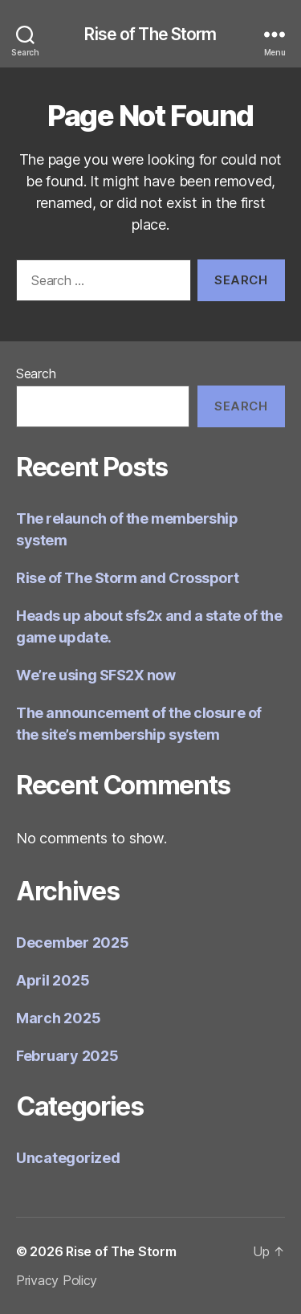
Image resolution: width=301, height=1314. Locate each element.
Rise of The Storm (150, 34)
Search (35, 373)
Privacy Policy (56, 1280)
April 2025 (52, 980)
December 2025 (72, 942)
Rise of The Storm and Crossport (127, 577)
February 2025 (67, 1055)
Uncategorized (68, 1157)
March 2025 (58, 1018)
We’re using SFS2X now (96, 675)
